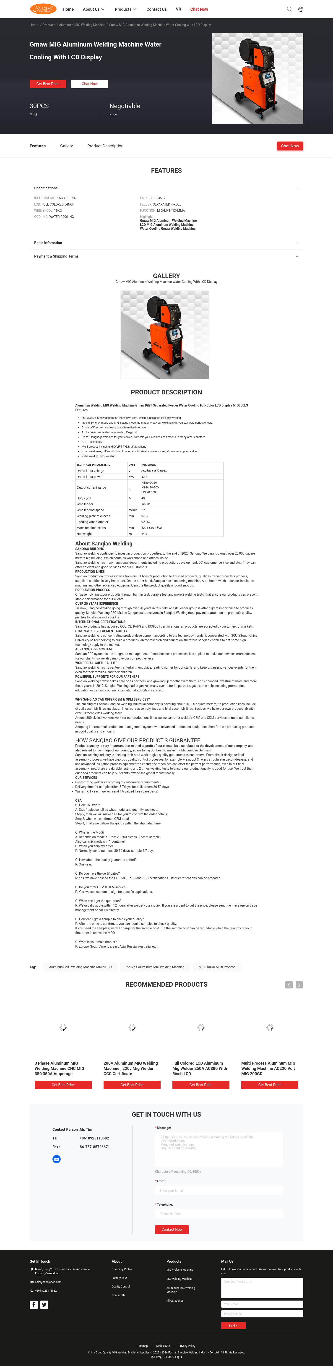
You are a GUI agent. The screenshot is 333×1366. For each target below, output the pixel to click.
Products (49, 25)
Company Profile (122, 1269)
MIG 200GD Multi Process (217, 967)
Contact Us (118, 1295)
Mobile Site (163, 1346)
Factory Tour (119, 1278)
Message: (164, 1128)
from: (161, 1181)
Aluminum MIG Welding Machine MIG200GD (80, 967)
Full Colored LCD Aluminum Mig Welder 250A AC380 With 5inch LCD (199, 1068)
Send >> (233, 1325)
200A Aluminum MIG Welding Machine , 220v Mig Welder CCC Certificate (131, 1068)
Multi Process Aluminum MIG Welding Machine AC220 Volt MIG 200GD (268, 1068)
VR (178, 9)
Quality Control (121, 1286)
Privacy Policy (186, 1346)
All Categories (174, 1300)
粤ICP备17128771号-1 (166, 1357)
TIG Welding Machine (179, 1278)
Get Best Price (48, 84)
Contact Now (171, 1229)
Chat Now (90, 84)
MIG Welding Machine (179, 1269)
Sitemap (143, 1346)
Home (34, 25)
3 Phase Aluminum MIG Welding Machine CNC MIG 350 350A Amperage (59, 1068)
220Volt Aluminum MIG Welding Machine (155, 967)
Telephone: (165, 1204)
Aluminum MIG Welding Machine (82, 25)
